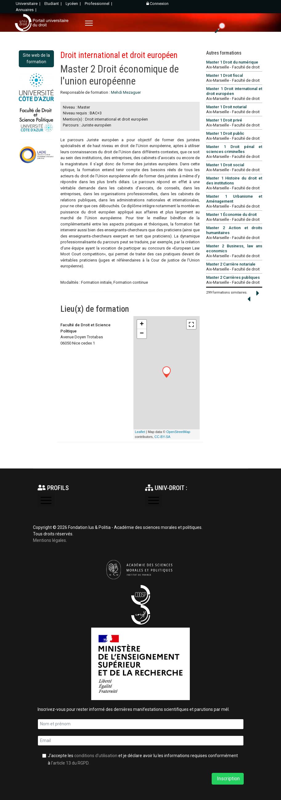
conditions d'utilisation (95, 755)
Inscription (228, 778)
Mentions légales (49, 540)
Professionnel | (99, 3)
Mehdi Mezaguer (126, 92)
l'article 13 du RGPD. (70, 763)
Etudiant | (53, 3)
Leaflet (140, 432)
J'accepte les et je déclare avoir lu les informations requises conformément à (143, 759)
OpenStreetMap (178, 432)
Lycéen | (74, 3)
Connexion (157, 3)
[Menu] (89, 23)
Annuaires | (26, 9)
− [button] (142, 333)
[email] (141, 741)
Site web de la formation (36, 58)
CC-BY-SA (162, 437)
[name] (141, 724)
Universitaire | (28, 3)
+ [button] (142, 324)
